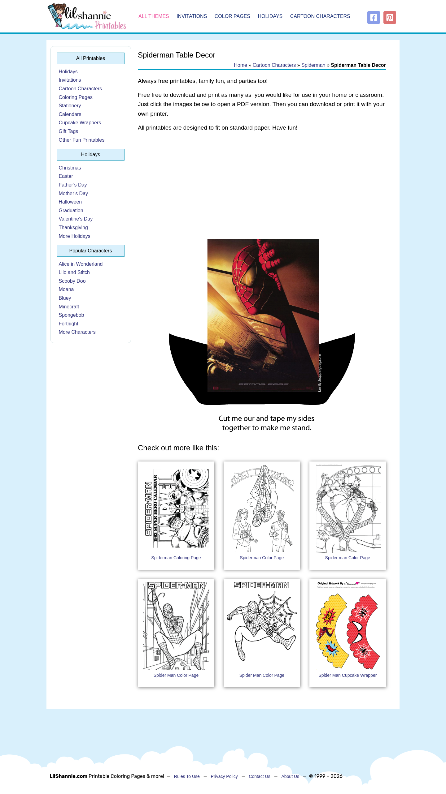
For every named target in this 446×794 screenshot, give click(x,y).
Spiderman (313, 65)
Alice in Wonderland (81, 264)
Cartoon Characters (320, 16)
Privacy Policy (224, 776)
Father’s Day (73, 184)
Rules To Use (187, 776)
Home (240, 65)
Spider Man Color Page (176, 675)
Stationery (70, 105)
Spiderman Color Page (262, 557)
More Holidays (74, 236)
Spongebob (71, 315)
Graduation (71, 210)
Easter (66, 176)
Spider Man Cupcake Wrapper (347, 675)
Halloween (70, 201)
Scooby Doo (72, 281)
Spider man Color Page (347, 557)
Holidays (270, 16)
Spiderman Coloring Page (176, 557)
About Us (290, 776)
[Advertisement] (262, 186)
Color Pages (232, 16)
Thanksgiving (73, 227)
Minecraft (69, 306)
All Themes (153, 16)
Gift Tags (68, 131)
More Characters (77, 332)
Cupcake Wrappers (80, 122)
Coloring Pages (76, 97)
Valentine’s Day (76, 218)
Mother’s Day (73, 193)
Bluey (65, 298)
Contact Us (259, 776)
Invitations (192, 16)
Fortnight (68, 323)
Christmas (70, 167)
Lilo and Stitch (74, 272)
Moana (66, 289)
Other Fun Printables (82, 140)
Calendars (70, 114)
